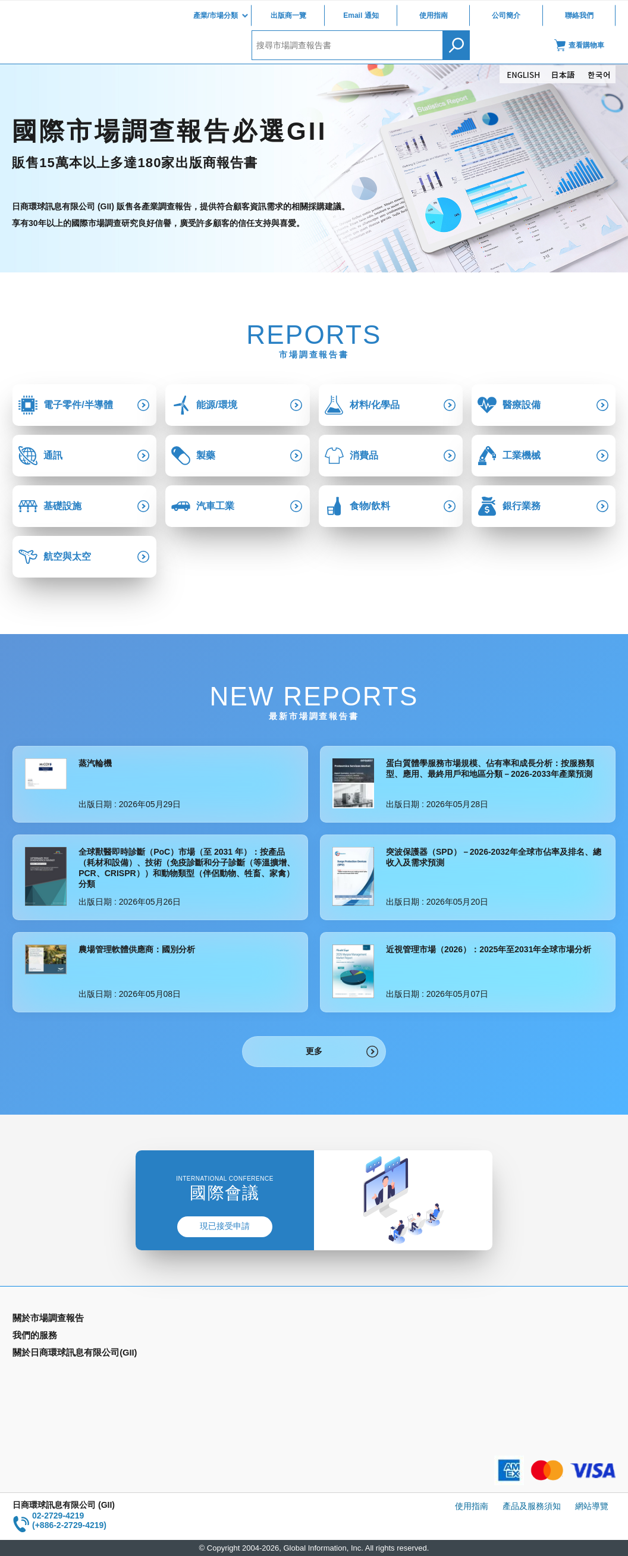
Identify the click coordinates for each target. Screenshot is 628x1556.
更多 (314, 1051)
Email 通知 (360, 15)
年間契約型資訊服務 (49, 1371)
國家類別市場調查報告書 (58, 1354)
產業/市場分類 (215, 15)
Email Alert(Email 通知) (208, 1337)
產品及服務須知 (532, 1506)
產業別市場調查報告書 (54, 1337)
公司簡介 (506, 15)
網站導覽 (591, 1506)
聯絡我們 (579, 15)
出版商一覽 (288, 15)
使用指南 (433, 15)
